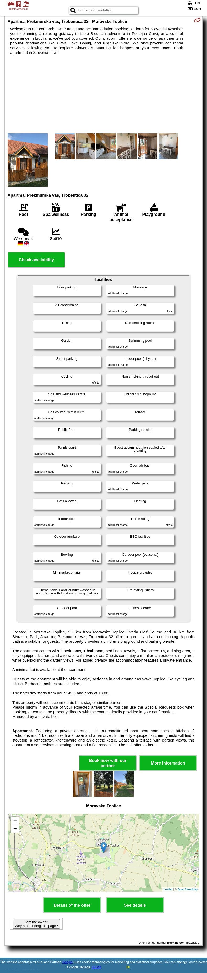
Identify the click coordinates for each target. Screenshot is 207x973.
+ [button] (15, 821)
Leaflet (168, 889)
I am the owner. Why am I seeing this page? (36, 924)
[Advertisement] (103, 94)
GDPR (96, 967)
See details (135, 905)
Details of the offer (72, 905)
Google (67, 962)
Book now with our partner (108, 763)
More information (168, 763)
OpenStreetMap (188, 889)
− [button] (15, 829)
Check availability (36, 260)
